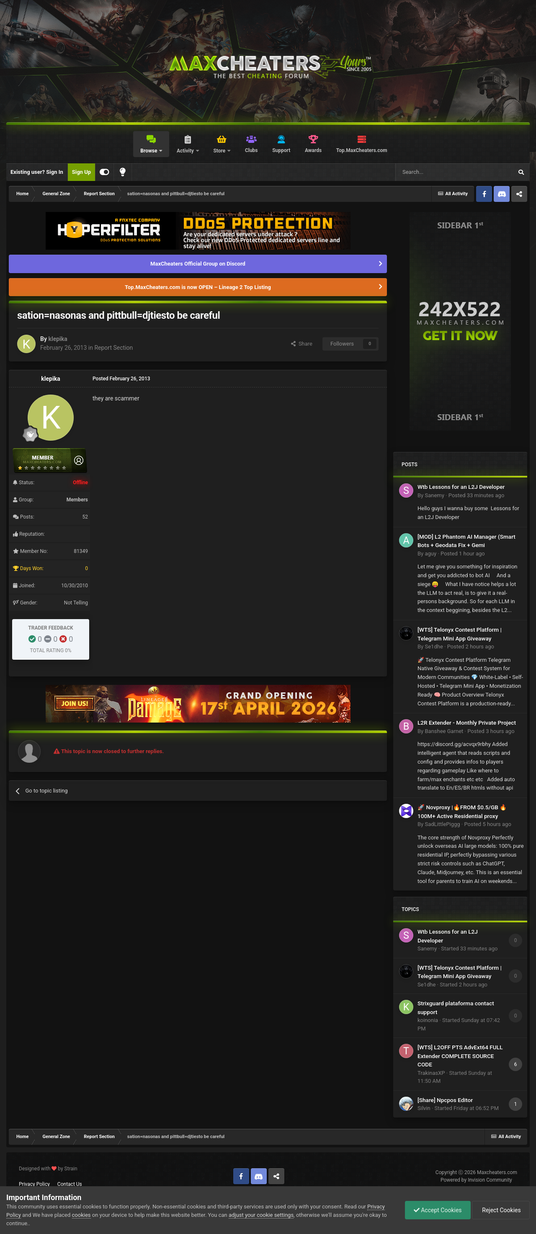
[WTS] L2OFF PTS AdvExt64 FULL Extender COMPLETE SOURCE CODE (460, 1056)
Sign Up (81, 172)
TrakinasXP (431, 1073)
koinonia (427, 1020)
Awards (313, 150)
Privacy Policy (34, 1184)
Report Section (113, 347)
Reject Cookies (501, 1210)
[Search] (434, 172)
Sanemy (434, 495)
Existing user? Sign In (36, 172)
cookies (81, 1215)
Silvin (423, 1108)
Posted (476, 495)
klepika (57, 339)
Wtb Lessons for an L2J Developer (461, 486)
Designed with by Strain (48, 1169)
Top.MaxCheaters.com (361, 150)
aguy (430, 553)
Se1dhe (434, 646)
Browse (149, 151)
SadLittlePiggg (442, 824)
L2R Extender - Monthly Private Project (466, 722)
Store (220, 151)
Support (281, 150)
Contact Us (69, 1184)
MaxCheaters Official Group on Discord (197, 264)
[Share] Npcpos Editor (445, 1100)
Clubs (251, 150)
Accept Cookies (438, 1210)
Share (301, 344)
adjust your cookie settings (261, 1215)
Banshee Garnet (444, 731)
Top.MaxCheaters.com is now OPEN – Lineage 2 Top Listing (198, 287)
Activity (186, 151)
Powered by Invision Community (476, 1180)
